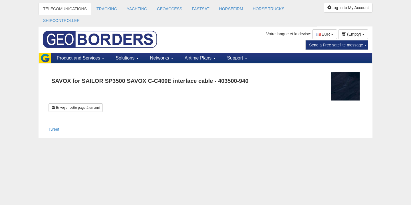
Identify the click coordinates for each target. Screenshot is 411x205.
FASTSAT (200, 9)
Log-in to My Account (348, 7)
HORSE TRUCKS (269, 9)
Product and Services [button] (80, 58)
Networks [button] (161, 58)
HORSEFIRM (231, 9)
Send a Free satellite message (337, 45)
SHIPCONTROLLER (61, 20)
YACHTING (137, 9)
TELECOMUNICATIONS (65, 9)
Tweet (54, 129)
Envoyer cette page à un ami (76, 108)
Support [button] (237, 58)
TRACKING (106, 9)
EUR (324, 34)
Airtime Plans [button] (200, 58)
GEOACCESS (169, 9)
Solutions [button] (127, 58)
